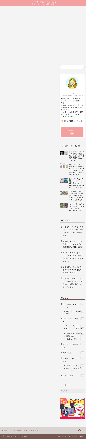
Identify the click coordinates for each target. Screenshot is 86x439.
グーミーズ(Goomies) (75, 326)
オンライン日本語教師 (73, 345)
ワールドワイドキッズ (75, 333)
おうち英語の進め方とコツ (73, 305)
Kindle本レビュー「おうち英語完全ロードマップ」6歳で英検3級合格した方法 (73, 244)
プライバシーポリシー (12, 436)
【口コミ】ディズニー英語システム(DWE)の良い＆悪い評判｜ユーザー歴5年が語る (73, 231)
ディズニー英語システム (75, 329)
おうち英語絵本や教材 (73, 320)
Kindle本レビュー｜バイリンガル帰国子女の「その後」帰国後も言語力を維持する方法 (73, 257)
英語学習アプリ (75, 339)
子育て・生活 (73, 375)
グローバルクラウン (75, 365)
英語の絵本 (75, 336)
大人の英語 (73, 352)
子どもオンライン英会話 (73, 359)
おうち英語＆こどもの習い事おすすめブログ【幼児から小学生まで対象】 (73, 270)
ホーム (7, 27)
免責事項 (24, 436)
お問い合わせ (33, 27)
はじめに (19, 27)
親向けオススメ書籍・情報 (75, 312)
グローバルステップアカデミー (75, 369)
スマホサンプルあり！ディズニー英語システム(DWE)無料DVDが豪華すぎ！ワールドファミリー (73, 282)
